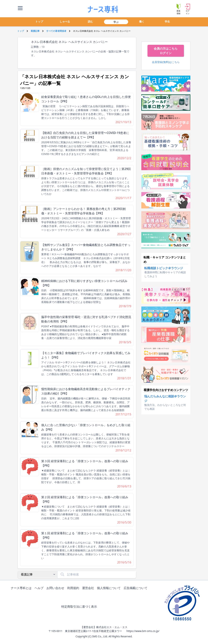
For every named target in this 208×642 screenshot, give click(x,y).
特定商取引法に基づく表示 (79, 606)
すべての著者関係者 (56, 31)
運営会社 (88, 588)
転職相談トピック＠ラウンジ (163, 268)
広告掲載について (136, 588)
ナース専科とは (22, 588)
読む (90, 21)
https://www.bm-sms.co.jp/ (142, 631)
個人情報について (109, 588)
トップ (39, 21)
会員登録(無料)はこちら (166, 62)
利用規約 (74, 588)
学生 (167, 21)
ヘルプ (40, 588)
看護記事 (35, 31)
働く (141, 21)
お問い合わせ (56, 588)
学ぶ (116, 22)
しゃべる (65, 21)
